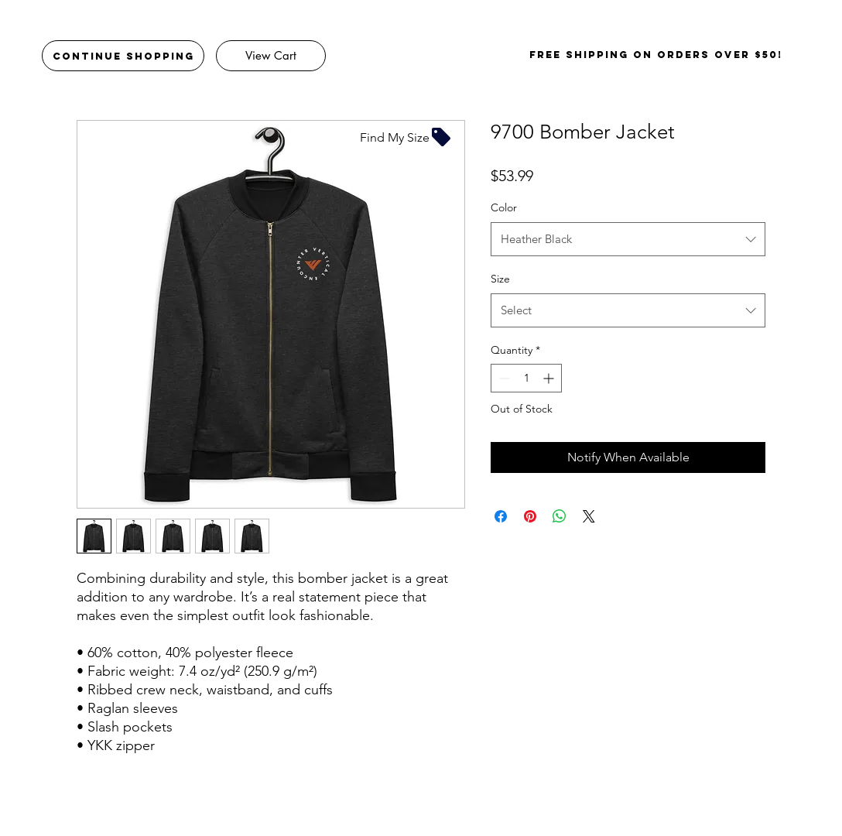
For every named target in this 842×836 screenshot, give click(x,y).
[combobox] (628, 239)
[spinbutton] (526, 378)
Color (504, 207)
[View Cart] (271, 55)
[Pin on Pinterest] (530, 516)
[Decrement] (502, 378)
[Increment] (550, 378)
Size (500, 279)
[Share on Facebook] (500, 516)
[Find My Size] (406, 137)
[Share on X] (589, 516)
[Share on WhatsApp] (559, 516)
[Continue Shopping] (123, 55)
